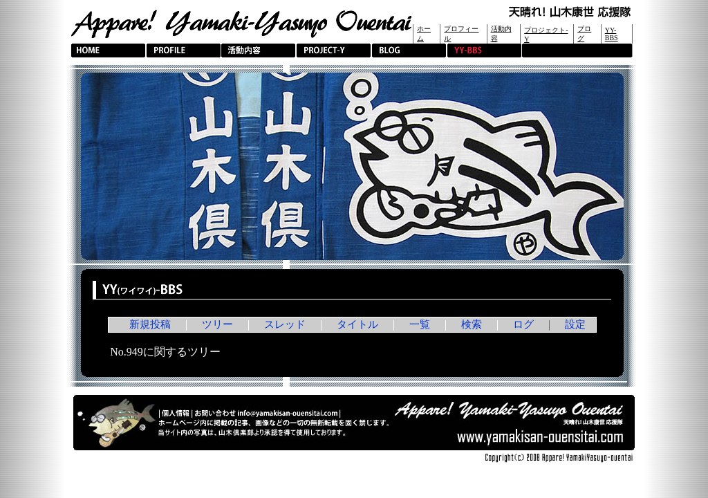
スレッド (285, 324)
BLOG (409, 50)
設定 (575, 324)
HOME (108, 50)
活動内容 (258, 50)
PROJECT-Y (334, 50)
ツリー (217, 324)
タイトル (357, 324)
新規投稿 (150, 324)
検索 (471, 324)
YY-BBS (611, 34)
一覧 (419, 324)
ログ (523, 324)
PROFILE (184, 50)
